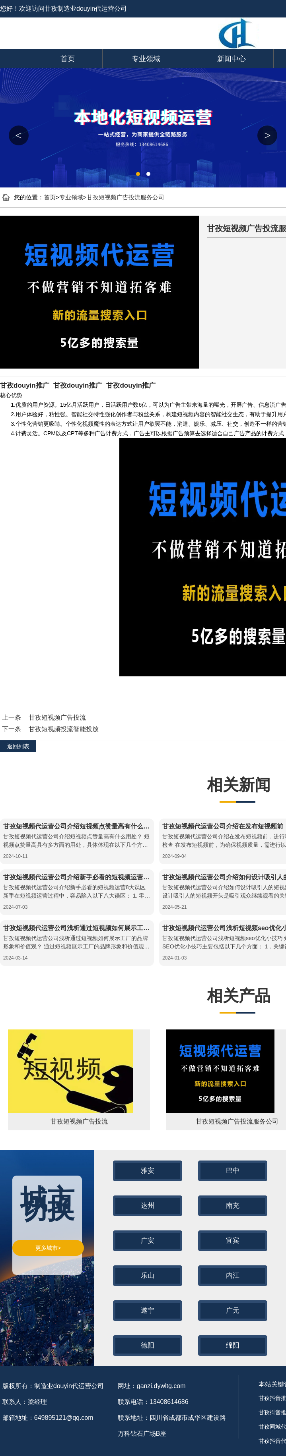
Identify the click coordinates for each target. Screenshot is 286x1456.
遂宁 (147, 1310)
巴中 (232, 1170)
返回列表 (18, 746)
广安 (147, 1240)
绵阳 (232, 1345)
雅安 (147, 1170)
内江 (232, 1275)
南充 (232, 1205)
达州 (147, 1205)
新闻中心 (231, 59)
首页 (67, 59)
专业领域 (146, 59)
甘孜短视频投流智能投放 (64, 729)
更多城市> (48, 1248)
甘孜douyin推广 (24, 385)
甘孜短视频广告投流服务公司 (125, 197)
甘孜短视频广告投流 (57, 717)
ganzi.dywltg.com (161, 1386)
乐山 (147, 1275)
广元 (232, 1310)
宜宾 (232, 1240)
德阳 (147, 1345)
